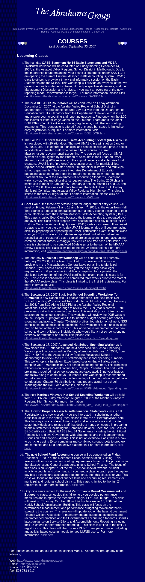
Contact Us (98, 31)
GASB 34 (67, 31)
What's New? (34, 28)
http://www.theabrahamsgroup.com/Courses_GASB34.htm (67, 96)
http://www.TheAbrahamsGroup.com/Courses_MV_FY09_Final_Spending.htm (76, 404)
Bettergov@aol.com (32, 564)
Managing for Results (55, 28)
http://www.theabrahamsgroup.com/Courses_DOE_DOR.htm (64, 133)
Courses (55, 31)
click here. (78, 484)
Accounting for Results (106, 28)
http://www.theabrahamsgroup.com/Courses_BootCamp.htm (87, 251)
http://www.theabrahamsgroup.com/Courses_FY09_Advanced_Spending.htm (75, 388)
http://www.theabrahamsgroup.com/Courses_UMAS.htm (61, 197)
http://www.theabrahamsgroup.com (40, 560)
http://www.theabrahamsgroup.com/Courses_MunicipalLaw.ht (65, 288)
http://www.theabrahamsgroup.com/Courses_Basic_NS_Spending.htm (71, 338)
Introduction (19, 28)
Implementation (81, 31)
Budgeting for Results (80, 28)
